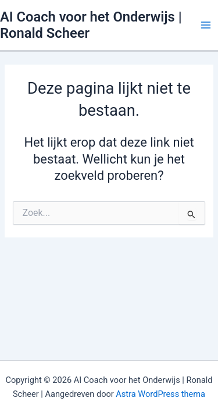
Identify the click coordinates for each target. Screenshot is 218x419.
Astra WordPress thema (160, 394)
